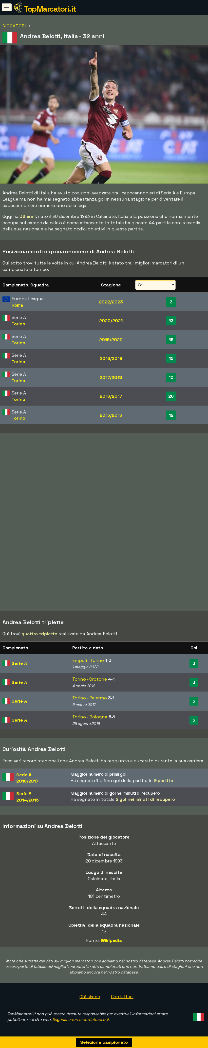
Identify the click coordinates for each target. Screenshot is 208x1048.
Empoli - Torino (88, 660)
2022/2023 (111, 302)
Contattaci (122, 996)
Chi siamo (89, 996)
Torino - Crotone (89, 679)
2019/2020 (110, 339)
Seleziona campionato (104, 1042)
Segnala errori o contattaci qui (80, 1019)
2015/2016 (111, 415)
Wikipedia (111, 940)
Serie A (19, 663)
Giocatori (14, 25)
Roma (17, 305)
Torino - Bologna (89, 717)
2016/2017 (111, 396)
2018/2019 (111, 358)
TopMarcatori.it (50, 9)
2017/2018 (111, 377)
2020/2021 (110, 320)
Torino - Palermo (89, 698)
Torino (18, 324)
